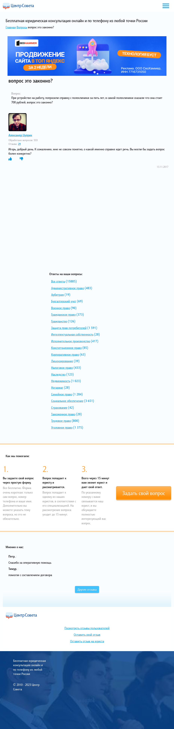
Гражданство (59, 321)
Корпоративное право (65, 354)
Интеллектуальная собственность (72, 334)
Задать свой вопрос (143, 493)
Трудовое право (61, 420)
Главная (11, 27)
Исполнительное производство (70, 341)
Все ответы (58, 281)
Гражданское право (63, 314)
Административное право (67, 288)
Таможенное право (63, 414)
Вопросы (22, 27)
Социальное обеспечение (67, 401)
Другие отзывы (87, 589)
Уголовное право (62, 427)
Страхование (59, 407)
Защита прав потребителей (69, 328)
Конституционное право (66, 347)
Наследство (58, 374)
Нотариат (57, 387)
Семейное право (61, 394)
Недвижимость (60, 381)
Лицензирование (62, 361)
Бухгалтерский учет (63, 301)
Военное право (60, 308)
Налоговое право (62, 367)
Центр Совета (18, 6)
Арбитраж (57, 294)
